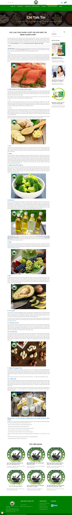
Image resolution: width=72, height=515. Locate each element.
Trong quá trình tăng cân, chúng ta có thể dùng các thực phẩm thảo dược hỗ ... (16, 467)
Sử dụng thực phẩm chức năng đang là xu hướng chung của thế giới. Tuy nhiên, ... (35, 489)
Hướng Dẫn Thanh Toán (44, 507)
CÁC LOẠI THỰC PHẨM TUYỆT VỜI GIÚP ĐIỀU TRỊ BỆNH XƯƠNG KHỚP (44, 21)
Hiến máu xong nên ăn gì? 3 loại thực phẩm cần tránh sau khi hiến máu (55, 463)
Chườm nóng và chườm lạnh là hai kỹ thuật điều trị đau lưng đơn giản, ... (36, 467)
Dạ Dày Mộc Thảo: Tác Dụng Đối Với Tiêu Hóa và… (58, 58)
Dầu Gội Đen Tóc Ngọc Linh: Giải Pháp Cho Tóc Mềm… (58, 81)
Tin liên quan (35, 444)
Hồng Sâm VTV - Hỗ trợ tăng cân (32, 6)
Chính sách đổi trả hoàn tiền (44, 503)
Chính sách (43, 501)
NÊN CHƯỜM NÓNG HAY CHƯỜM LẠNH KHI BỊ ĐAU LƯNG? (35, 463)
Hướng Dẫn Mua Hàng (44, 509)
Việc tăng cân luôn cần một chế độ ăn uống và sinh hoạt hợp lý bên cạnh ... (55, 489)
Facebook (53, 503)
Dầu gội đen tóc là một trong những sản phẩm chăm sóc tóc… (58, 84)
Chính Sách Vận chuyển (44, 506)
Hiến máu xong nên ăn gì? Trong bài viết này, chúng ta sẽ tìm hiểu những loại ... (55, 467)
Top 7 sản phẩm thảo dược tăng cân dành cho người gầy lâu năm (15, 463)
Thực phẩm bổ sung (56, 36)
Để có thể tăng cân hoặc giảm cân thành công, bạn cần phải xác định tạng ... (15, 489)
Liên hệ (60, 6)
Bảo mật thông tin (43, 504)
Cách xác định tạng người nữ (15, 486)
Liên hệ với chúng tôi (27, 501)
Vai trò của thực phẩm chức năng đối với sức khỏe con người (35, 486)
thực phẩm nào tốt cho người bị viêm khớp (34, 43)
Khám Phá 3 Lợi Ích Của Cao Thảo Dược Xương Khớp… (58, 103)
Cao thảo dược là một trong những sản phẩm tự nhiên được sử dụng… (58, 106)
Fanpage (53, 501)
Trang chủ (12, 6)
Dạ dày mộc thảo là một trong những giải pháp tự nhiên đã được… (58, 61)
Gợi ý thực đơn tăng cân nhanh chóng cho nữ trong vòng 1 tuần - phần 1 (55, 486)
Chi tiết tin (36, 17)
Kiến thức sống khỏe (52, 6)
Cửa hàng (44, 6)
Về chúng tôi (20, 6)
